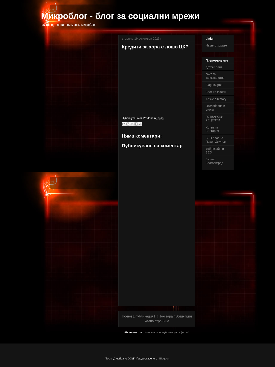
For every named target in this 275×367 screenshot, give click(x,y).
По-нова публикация (138, 316)
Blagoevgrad (214, 85)
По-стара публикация (175, 316)
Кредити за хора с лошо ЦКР (155, 47)
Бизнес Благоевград (214, 161)
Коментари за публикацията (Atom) (166, 332)
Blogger (164, 358)
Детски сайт (214, 67)
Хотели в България (212, 129)
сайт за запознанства (215, 75)
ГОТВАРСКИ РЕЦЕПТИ (214, 118)
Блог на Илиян (216, 92)
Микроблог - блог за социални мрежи (120, 16)
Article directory (216, 99)
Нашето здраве (216, 45)
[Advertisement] (157, 276)
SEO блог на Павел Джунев (216, 139)
